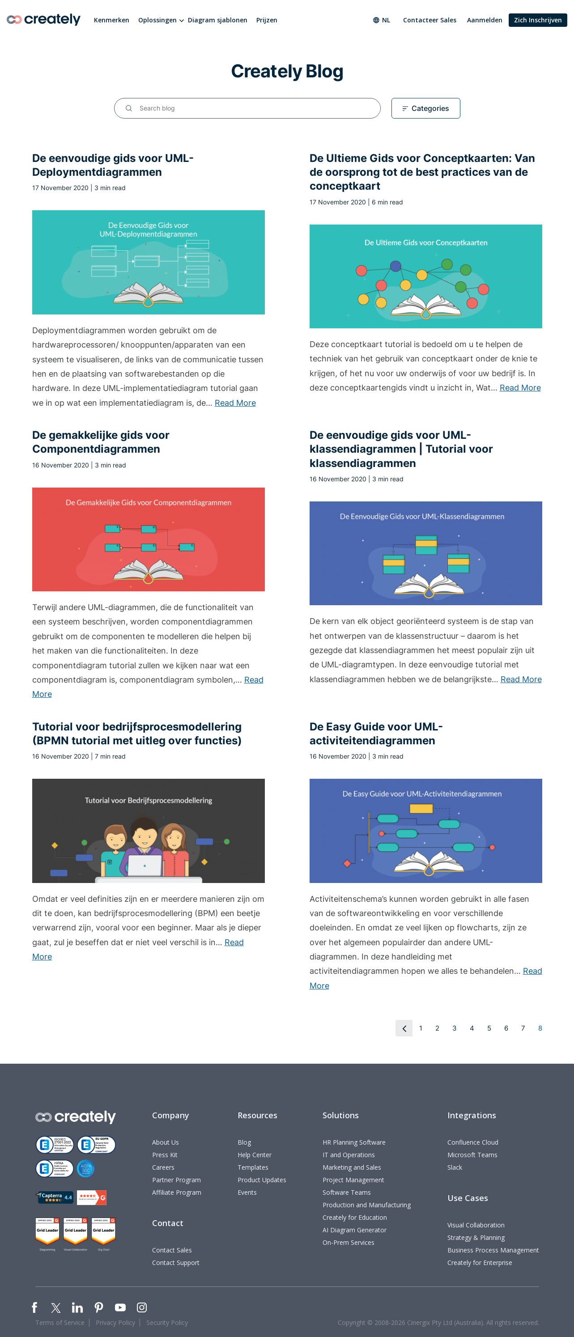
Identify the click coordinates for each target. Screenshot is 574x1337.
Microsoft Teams (472, 1154)
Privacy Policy (115, 1322)
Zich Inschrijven (538, 20)
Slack (454, 1167)
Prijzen (266, 20)
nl (381, 20)
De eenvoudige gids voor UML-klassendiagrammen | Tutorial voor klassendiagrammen (401, 449)
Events (247, 1192)
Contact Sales (172, 1250)
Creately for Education (355, 1217)
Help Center (255, 1154)
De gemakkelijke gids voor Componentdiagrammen (101, 442)
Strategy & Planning (476, 1237)
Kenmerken (111, 20)
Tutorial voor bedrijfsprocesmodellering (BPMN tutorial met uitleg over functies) (137, 733)
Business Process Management (493, 1250)
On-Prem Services (348, 1242)
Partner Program (176, 1180)
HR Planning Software (354, 1142)
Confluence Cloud (472, 1142)
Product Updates (262, 1180)
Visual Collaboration (476, 1225)
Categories (430, 108)
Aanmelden (484, 20)
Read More (235, 402)
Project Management (353, 1180)
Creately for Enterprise (479, 1262)
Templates (253, 1167)
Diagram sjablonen (217, 20)
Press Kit (165, 1154)
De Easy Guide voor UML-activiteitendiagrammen (376, 733)
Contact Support (176, 1262)
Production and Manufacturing (367, 1205)
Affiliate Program (176, 1192)
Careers (163, 1167)
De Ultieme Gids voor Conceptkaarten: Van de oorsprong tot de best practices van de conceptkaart (422, 172)
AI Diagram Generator (355, 1230)
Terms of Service (60, 1322)
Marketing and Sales (352, 1167)
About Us (165, 1142)
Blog (244, 1142)
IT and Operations (349, 1154)
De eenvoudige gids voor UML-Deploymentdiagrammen (113, 165)
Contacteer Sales (429, 20)
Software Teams (347, 1192)
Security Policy (167, 1322)
